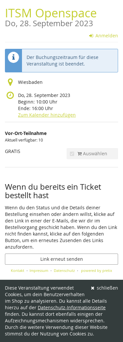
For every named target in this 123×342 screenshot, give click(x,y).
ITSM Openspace (51, 16)
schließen (104, 288)
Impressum (39, 270)
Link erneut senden (61, 259)
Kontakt (17, 270)
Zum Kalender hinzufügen (47, 115)
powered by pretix (96, 270)
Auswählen (88, 153)
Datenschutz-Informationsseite (72, 307)
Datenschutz (64, 270)
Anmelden (103, 35)
